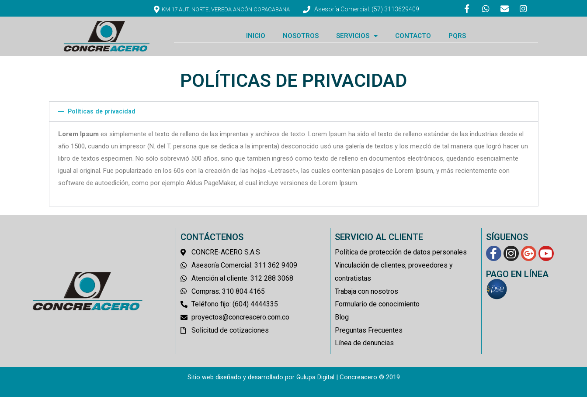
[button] (293, 117)
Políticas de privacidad (103, 116)
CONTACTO (413, 41)
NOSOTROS (301, 41)
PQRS (457, 41)
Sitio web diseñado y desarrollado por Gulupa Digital (261, 382)
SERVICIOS (357, 41)
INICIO (255, 41)
